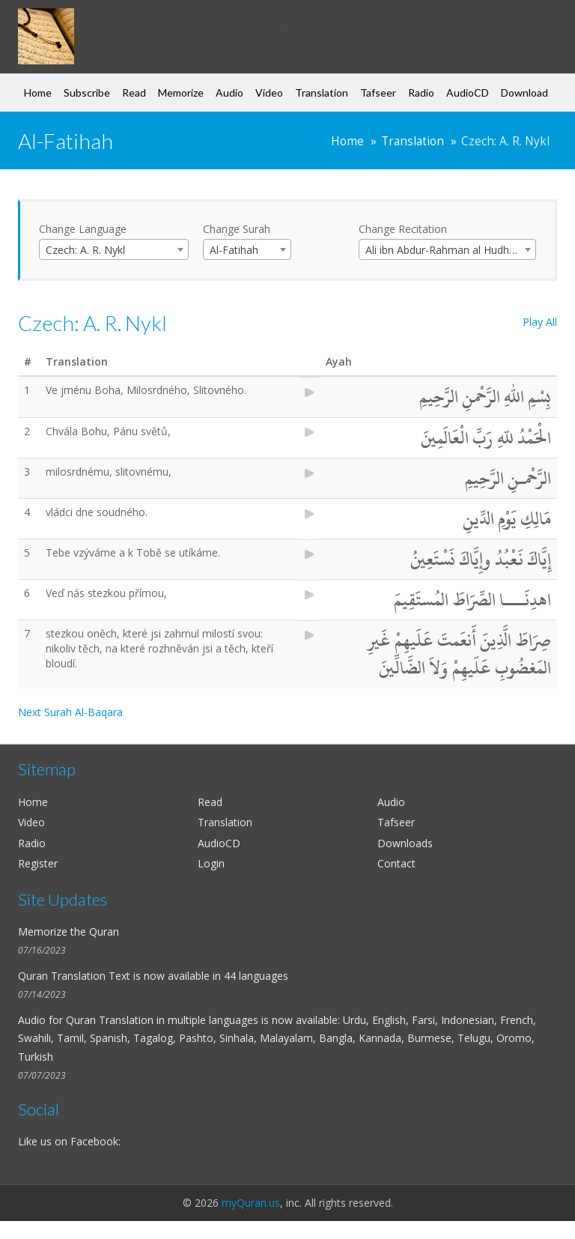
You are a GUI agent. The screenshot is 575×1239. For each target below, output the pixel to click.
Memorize (181, 92)
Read (134, 92)
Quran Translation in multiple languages (162, 1020)
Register (38, 863)
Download (524, 92)
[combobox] (114, 249)
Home (38, 92)
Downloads (405, 843)
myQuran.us (251, 1203)
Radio (421, 92)
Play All (540, 322)
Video (269, 92)
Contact (396, 863)
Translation (321, 92)
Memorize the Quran (68, 931)
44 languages (256, 976)
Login (211, 863)
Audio (229, 92)
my (139, 25)
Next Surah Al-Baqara (70, 712)
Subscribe (87, 92)
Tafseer (378, 92)
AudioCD (467, 92)
